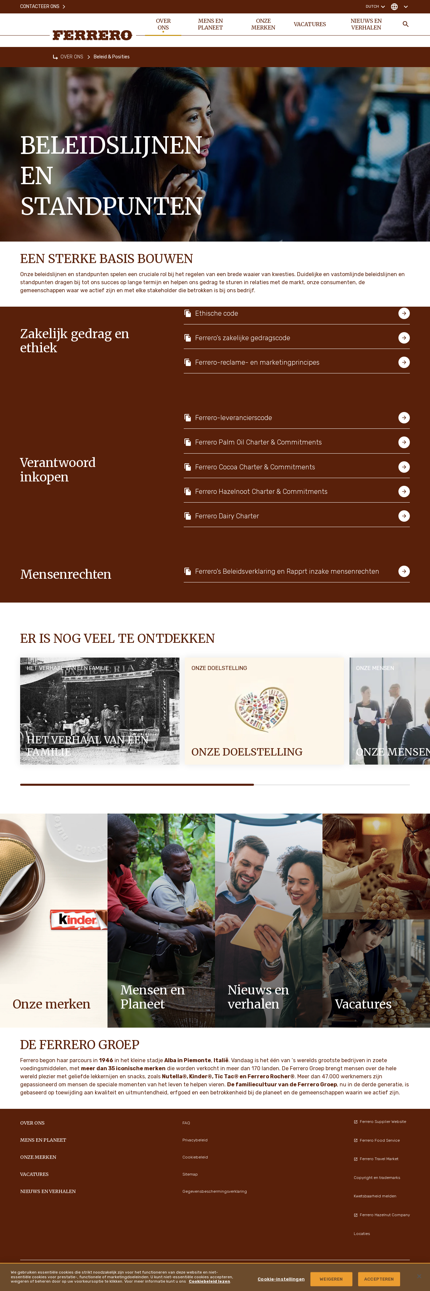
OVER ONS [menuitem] (163, 24)
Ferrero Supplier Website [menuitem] (380, 1121)
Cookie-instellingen (281, 1279)
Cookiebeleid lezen (209, 1281)
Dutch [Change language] (376, 7)
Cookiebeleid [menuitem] (195, 1157)
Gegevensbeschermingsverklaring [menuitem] (214, 1191)
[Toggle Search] (406, 24)
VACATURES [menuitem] (310, 24)
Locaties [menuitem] (362, 1233)
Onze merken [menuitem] (263, 24)
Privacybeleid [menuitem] (195, 1140)
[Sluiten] (419, 1276)
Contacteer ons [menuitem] (43, 6)
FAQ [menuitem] (186, 1123)
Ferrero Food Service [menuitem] (377, 1140)
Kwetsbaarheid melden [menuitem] (375, 1196)
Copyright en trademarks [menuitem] (377, 1177)
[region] (215, 1277)
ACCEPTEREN (379, 1279)
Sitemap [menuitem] (190, 1174)
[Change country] (399, 6)
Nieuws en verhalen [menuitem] (366, 24)
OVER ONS (71, 57)
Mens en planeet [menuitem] (210, 24)
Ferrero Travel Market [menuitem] (376, 1158)
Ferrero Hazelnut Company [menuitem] (382, 1214)
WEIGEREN (331, 1279)
